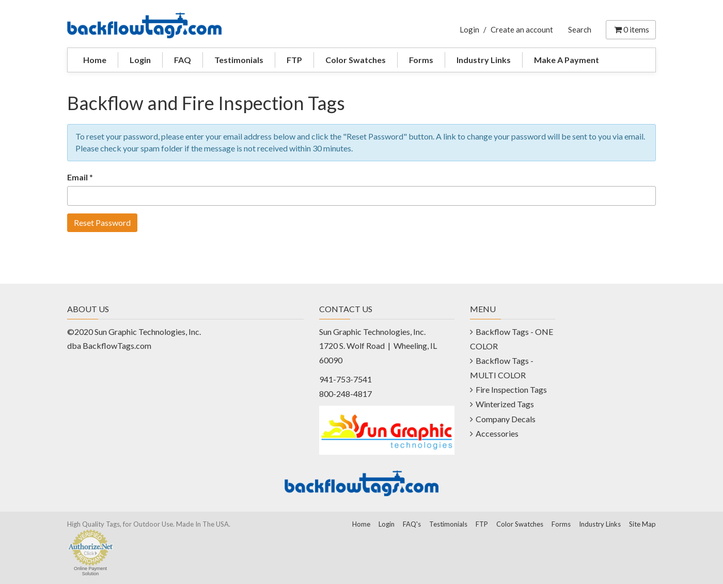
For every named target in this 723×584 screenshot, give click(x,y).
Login (469, 29)
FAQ (182, 60)
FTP (294, 60)
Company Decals (506, 419)
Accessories (497, 433)
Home (94, 60)
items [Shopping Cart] (630, 29)
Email (77, 177)
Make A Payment (566, 60)
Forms (421, 60)
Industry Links (484, 60)
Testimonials (238, 60)
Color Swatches (355, 60)
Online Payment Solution (90, 571)
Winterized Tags (505, 404)
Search (579, 29)
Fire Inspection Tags (511, 389)
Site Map (642, 524)
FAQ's (412, 524)
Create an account (522, 29)
